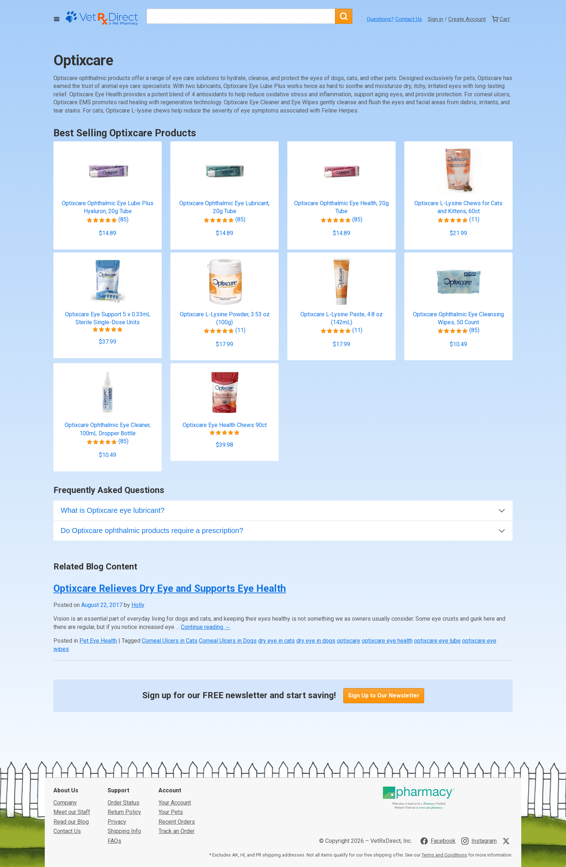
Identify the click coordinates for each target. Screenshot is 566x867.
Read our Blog (71, 767)
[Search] (343, 16)
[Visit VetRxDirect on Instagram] (479, 787)
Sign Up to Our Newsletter (383, 695)
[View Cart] (501, 19)
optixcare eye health (387, 640)
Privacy (117, 767)
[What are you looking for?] (241, 16)
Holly (137, 605)
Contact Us (408, 19)
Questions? (380, 19)
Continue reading (205, 627)
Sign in (435, 19)
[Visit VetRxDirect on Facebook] (438, 787)
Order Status (123, 748)
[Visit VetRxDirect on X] (507, 787)
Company (65, 748)
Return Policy (124, 758)
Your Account (174, 748)
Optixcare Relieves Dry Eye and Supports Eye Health (169, 588)
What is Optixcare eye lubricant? (113, 510)
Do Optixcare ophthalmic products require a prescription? (152, 530)
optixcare (348, 640)
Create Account (467, 19)
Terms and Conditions (444, 801)
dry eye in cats (276, 640)
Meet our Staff (71, 758)
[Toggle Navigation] (56, 19)
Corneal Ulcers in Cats (169, 640)
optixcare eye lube (437, 640)
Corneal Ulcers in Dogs (228, 640)
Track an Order (176, 777)
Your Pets (170, 758)
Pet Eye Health (98, 640)
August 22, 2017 (101, 605)
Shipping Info (124, 777)
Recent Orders (176, 767)
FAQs (114, 786)
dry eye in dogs (315, 640)
